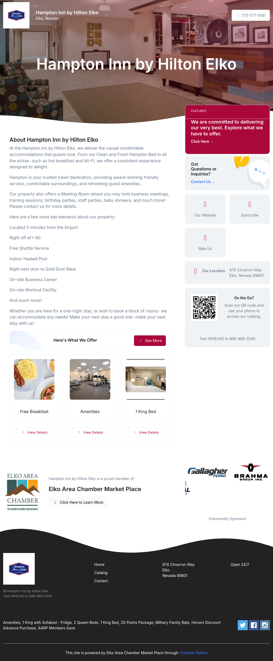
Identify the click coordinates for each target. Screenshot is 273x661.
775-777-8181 (250, 15)
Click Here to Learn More (78, 502)
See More (150, 340)
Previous (181, 485)
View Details (34, 432)
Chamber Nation (193, 652)
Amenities (90, 411)
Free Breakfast (34, 411)
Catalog (101, 572)
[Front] (17, 15)
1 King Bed (145, 411)
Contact (219, 15)
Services (199, 15)
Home (182, 15)
